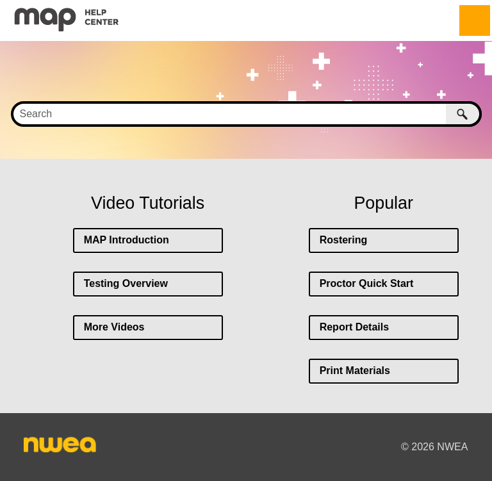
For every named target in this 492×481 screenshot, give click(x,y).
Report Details (354, 327)
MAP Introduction (126, 239)
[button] (464, 114)
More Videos (114, 327)
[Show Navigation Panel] (474, 20)
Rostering (344, 239)
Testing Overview (126, 283)
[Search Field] (246, 114)
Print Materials (355, 370)
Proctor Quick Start (367, 283)
